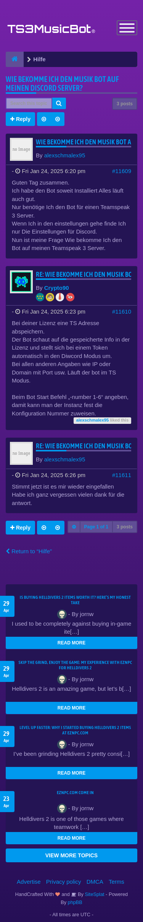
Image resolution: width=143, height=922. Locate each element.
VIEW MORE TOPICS (71, 855)
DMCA (95, 881)
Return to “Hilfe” (29, 551)
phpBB (75, 902)
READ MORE (71, 643)
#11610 (121, 311)
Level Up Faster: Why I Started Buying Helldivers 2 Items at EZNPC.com (75, 730)
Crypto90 (56, 287)
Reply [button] (20, 119)
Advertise (29, 881)
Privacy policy (63, 881)
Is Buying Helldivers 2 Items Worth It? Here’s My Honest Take (75, 600)
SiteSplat (94, 894)
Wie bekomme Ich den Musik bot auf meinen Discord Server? (62, 83)
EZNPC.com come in (75, 792)
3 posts (125, 103)
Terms (116, 881)
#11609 (121, 171)
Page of (96, 527)
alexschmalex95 (64, 155)
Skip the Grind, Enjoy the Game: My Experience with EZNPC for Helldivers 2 (75, 665)
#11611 (121, 475)
